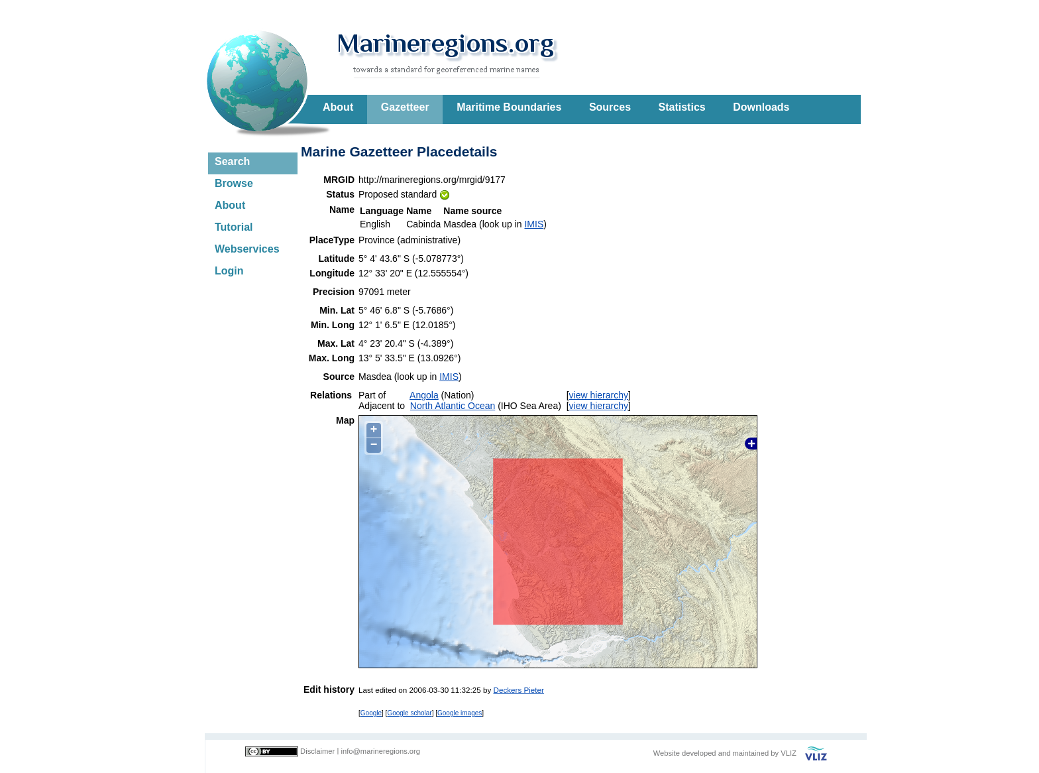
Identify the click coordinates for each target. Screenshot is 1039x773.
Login (229, 270)
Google (371, 713)
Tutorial (233, 227)
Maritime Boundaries (509, 107)
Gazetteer (405, 107)
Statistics (682, 107)
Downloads (761, 107)
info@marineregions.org (380, 751)
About (338, 107)
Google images (459, 713)
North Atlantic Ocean (452, 405)
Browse (234, 183)
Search (232, 161)
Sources (610, 107)
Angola (424, 395)
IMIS (533, 224)
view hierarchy (598, 395)
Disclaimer (317, 751)
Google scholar (409, 713)
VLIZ (788, 753)
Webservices (247, 249)
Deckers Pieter (519, 689)
